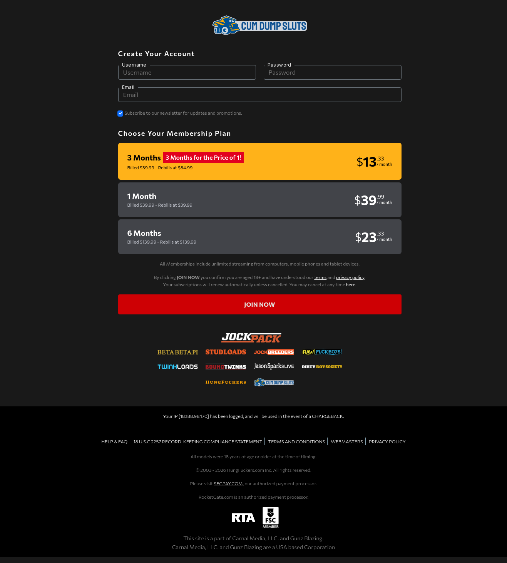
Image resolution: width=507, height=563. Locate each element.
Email (128, 87)
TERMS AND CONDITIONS (296, 441)
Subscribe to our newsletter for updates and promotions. (183, 112)
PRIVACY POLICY (387, 441)
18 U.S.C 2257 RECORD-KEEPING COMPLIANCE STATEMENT (197, 441)
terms (320, 277)
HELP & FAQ (114, 441)
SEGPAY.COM (228, 483)
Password (279, 65)
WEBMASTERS (347, 441)
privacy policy (350, 277)
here (350, 284)
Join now (259, 304)
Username (134, 65)
